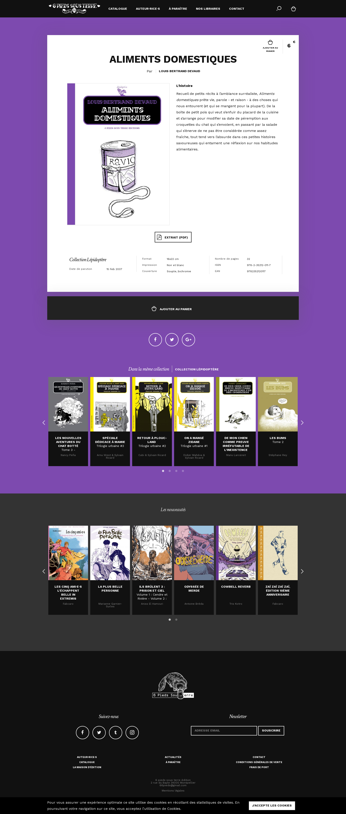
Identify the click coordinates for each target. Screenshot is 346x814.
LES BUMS (278, 438)
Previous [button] (43, 421)
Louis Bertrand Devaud (179, 71)
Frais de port (259, 767)
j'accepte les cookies (272, 805)
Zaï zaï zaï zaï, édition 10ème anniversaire (277, 590)
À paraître (173, 762)
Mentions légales (173, 790)
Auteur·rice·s (87, 757)
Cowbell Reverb (236, 586)
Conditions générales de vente (259, 762)
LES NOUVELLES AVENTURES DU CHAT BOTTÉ (68, 442)
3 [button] (176, 470)
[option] (68, 421)
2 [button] (169, 470)
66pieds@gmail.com (173, 785)
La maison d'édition (87, 767)
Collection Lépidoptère (87, 259)
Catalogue (87, 762)
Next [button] (301, 421)
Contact (259, 757)
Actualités (173, 757)
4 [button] (183, 470)
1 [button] (163, 470)
